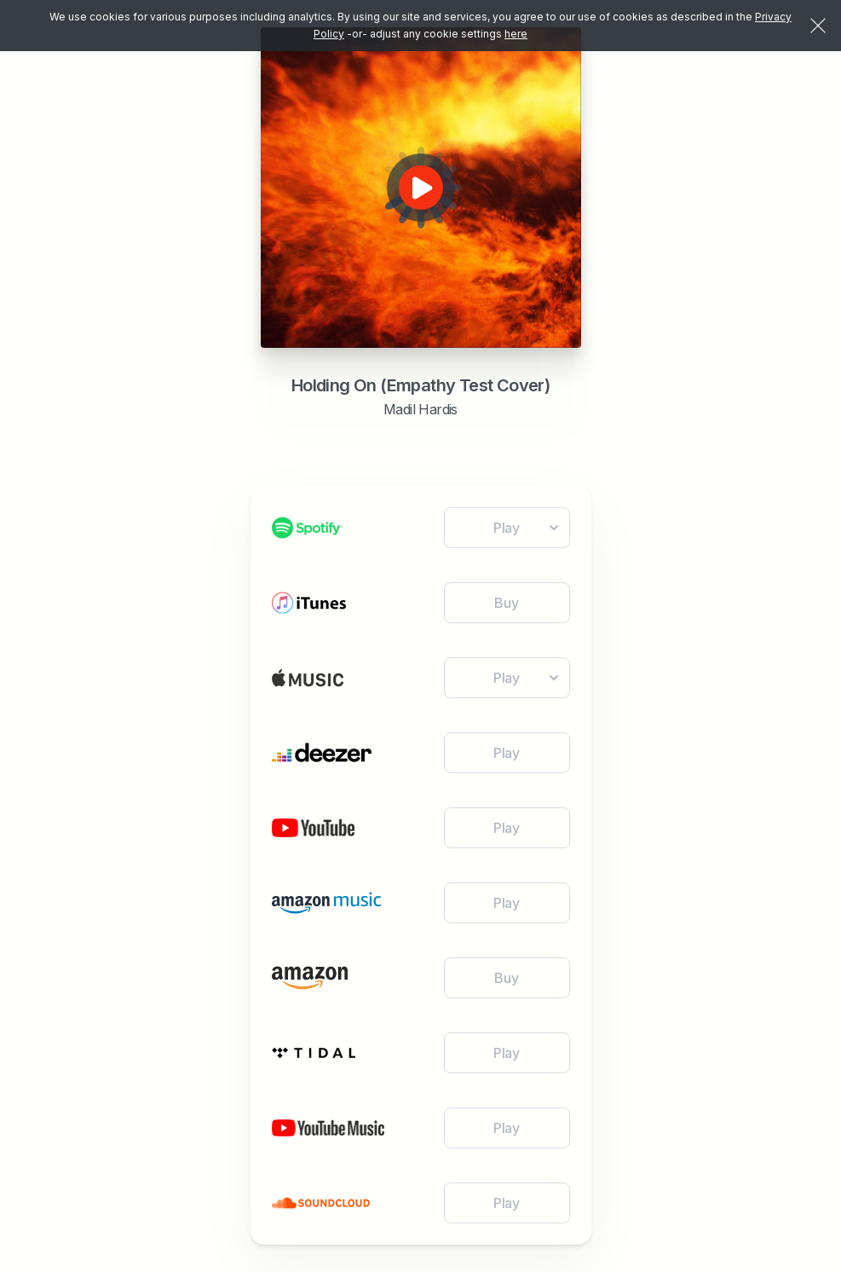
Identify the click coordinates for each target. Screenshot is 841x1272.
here (515, 33)
